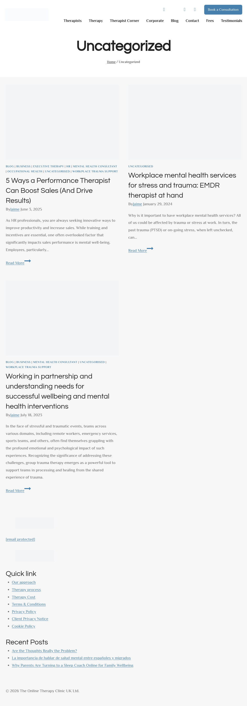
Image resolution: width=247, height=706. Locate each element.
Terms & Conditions (29, 604)
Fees (210, 21)
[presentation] (62, 122)
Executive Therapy (48, 166)
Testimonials (231, 21)
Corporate (155, 21)
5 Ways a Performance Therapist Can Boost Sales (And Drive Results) (58, 190)
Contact (192, 21)
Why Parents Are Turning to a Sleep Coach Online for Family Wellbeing (72, 665)
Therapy (96, 21)
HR (68, 166)
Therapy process (26, 589)
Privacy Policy (24, 611)
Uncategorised (57, 171)
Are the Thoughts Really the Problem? (44, 650)
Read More (18, 263)
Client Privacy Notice (30, 618)
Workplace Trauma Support (95, 171)
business (23, 166)
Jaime (14, 209)
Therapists (73, 21)
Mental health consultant (95, 166)
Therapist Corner (124, 21)
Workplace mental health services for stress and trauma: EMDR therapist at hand (182, 185)
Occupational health (24, 171)
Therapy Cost (23, 597)
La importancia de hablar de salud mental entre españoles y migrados (71, 658)
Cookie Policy (23, 626)
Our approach (24, 582)
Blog (175, 21)
